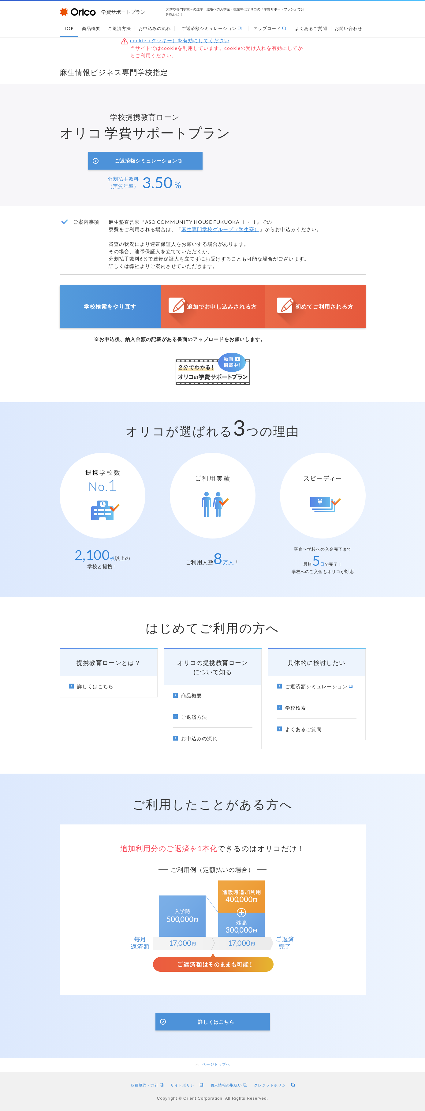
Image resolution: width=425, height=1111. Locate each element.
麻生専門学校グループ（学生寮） (220, 229)
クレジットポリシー (274, 1085)
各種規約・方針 (147, 1085)
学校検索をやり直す (110, 306)
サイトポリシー (186, 1085)
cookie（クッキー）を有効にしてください (179, 40)
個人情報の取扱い (228, 1085)
